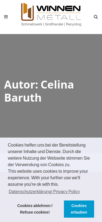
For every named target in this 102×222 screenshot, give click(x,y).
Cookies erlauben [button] (79, 208)
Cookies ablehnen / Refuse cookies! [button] (34, 208)
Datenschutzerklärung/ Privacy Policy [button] (44, 191)
